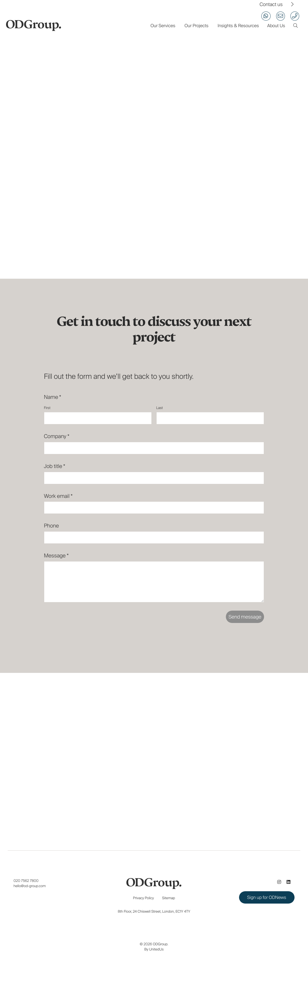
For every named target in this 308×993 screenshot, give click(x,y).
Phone (51, 525)
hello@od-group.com (29, 886)
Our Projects (197, 26)
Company (57, 436)
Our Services (163, 26)
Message (56, 555)
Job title (54, 466)
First (47, 407)
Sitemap (168, 898)
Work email (58, 496)
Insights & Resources (238, 26)
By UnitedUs (153, 949)
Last (159, 407)
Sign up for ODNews (266, 897)
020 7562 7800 (25, 880)
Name (52, 397)
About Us (276, 26)
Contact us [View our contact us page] (271, 5)
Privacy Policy (143, 898)
